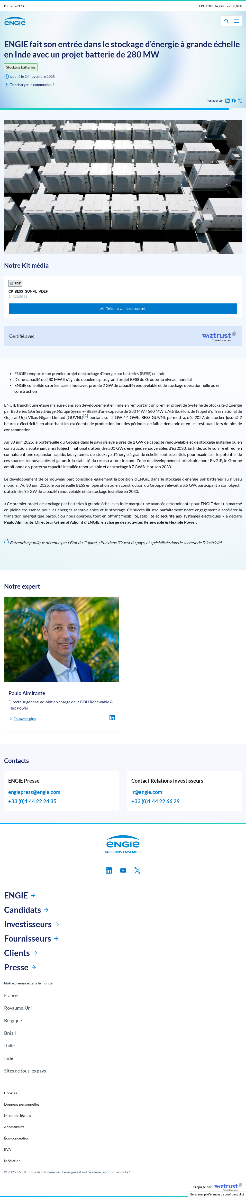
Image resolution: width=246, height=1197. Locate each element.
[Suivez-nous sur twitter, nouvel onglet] (137, 870)
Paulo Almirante (26, 693)
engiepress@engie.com (34, 792)
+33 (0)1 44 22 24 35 (32, 801)
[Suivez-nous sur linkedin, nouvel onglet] (109, 870)
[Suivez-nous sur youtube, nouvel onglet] (123, 870)
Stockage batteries (20, 67)
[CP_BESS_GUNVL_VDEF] (28, 84)
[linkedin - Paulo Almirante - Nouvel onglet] (112, 717)
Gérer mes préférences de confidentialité (217, 1194)
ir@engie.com (146, 792)
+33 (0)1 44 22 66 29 (155, 801)
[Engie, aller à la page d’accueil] (123, 844)
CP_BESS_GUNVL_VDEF (28, 291)
